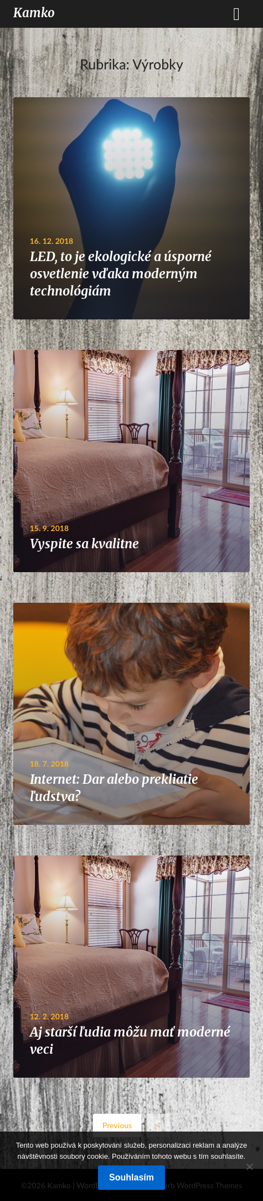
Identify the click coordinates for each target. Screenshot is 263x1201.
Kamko (34, 13)
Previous (117, 1125)
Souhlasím (131, 1177)
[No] (249, 1166)
